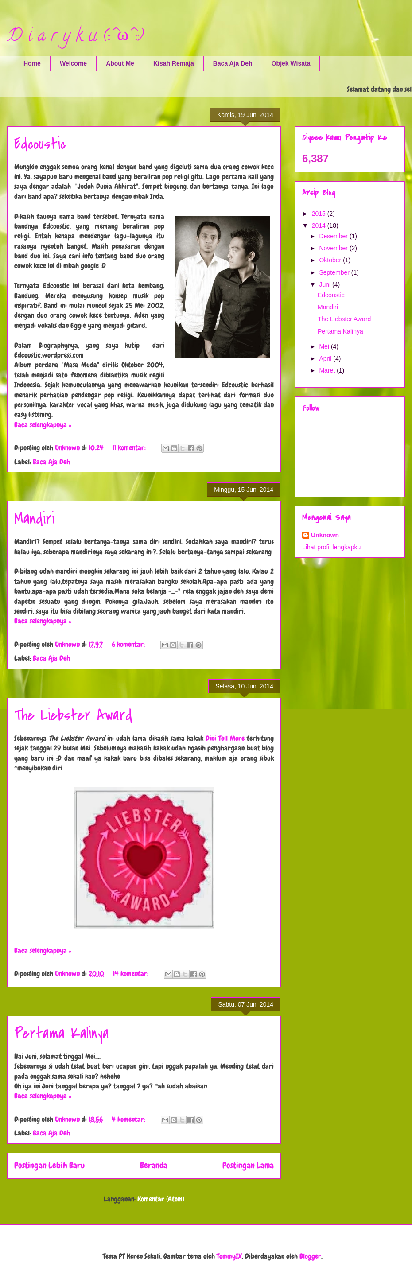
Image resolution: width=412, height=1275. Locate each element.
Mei (324, 346)
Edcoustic (40, 144)
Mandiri (34, 519)
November (334, 248)
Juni (325, 284)
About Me (120, 63)
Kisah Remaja (173, 63)
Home (32, 63)
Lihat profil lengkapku (331, 547)
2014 (319, 225)
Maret (328, 370)
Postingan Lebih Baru (49, 1165)
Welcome (73, 63)
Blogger (310, 1256)
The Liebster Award (73, 716)
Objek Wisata (291, 63)
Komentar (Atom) (160, 1199)
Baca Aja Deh (233, 63)
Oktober (331, 260)
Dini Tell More (225, 738)
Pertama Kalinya (61, 1034)
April (326, 358)
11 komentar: (130, 447)
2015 (319, 213)
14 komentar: (131, 973)
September (335, 272)
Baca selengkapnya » (42, 424)
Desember (334, 236)
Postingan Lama (248, 1165)
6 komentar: (129, 644)
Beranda (153, 1165)
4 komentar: (129, 1119)
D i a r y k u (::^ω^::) (75, 37)
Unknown (325, 535)
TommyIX (229, 1256)
